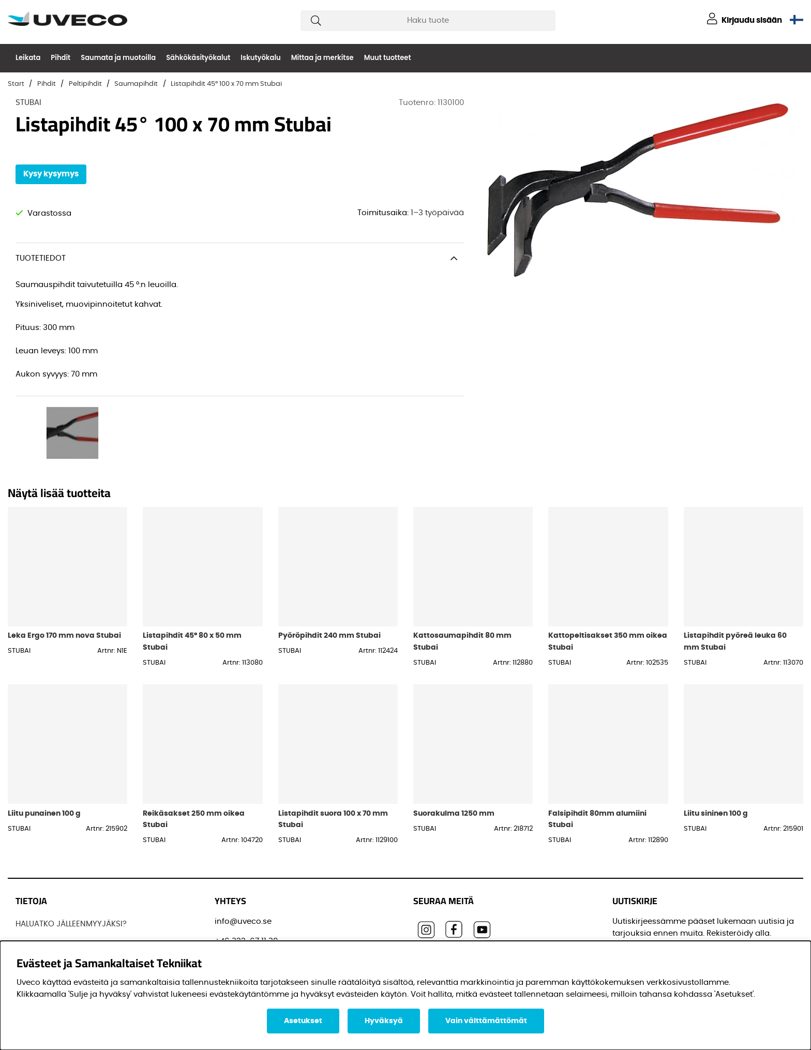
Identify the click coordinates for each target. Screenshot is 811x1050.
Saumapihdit (136, 84)
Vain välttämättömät (486, 1021)
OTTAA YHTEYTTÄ (47, 928)
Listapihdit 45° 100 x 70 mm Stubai (226, 84)
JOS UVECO (37, 870)
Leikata (28, 58)
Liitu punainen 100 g (44, 740)
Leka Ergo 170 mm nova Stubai (64, 562)
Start (16, 84)
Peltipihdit (85, 84)
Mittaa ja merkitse (322, 58)
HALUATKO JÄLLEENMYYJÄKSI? (71, 850)
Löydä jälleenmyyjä (52, 889)
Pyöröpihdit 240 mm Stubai (329, 562)
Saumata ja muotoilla (118, 58)
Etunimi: (631, 925)
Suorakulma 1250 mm (453, 740)
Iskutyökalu (260, 58)
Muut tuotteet (387, 58)
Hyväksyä (384, 1021)
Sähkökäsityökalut (198, 58)
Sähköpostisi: (641, 879)
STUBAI (28, 103)
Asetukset (303, 1021)
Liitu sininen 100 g (716, 740)
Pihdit (60, 58)
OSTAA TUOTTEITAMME (58, 909)
